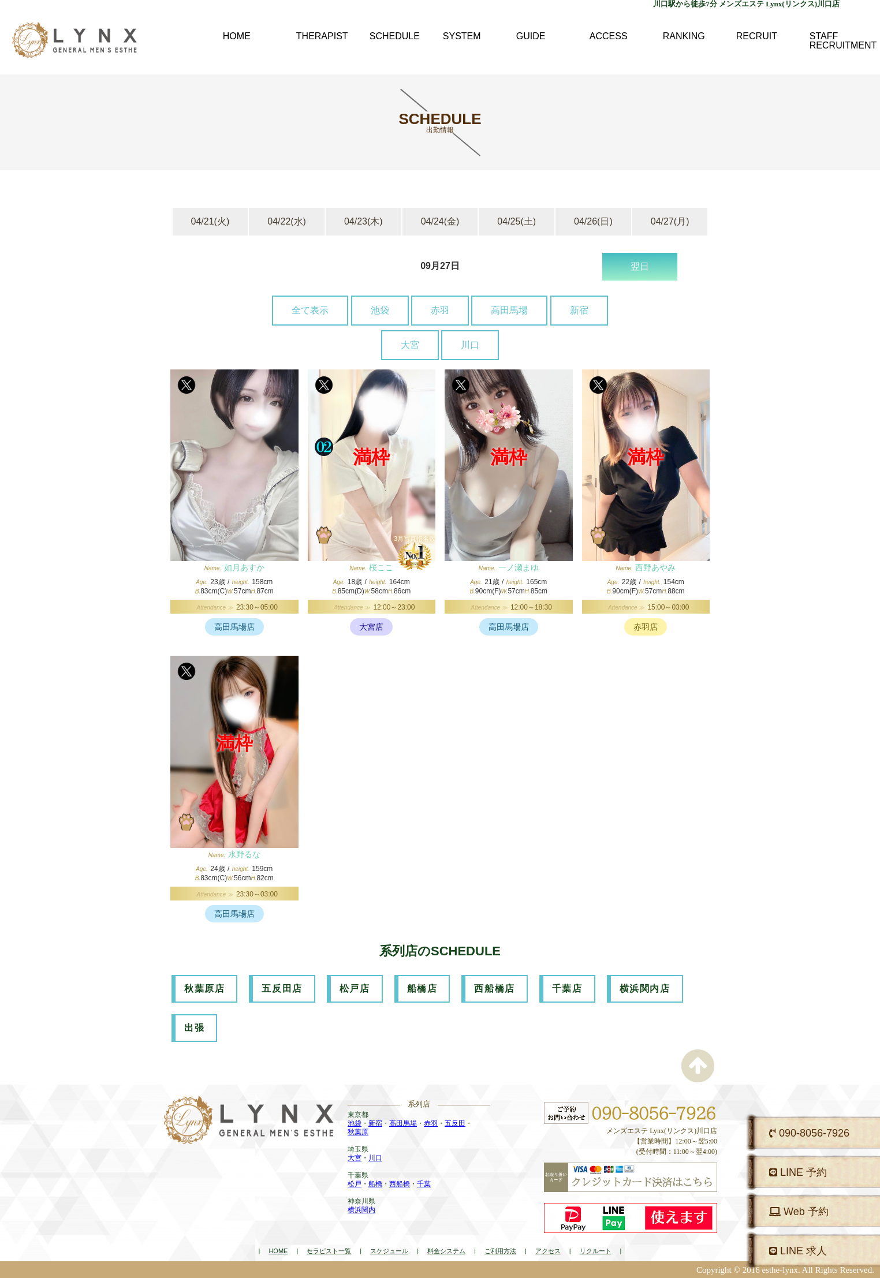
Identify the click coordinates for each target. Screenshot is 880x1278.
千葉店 (567, 988)
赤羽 (440, 310)
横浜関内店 (645, 988)
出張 (194, 1028)
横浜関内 (361, 1210)
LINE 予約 (798, 1172)
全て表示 (310, 310)
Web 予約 (799, 1211)
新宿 (579, 310)
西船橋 (399, 1184)
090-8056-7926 (809, 1133)
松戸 (354, 1184)
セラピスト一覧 (329, 1250)
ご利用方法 (500, 1250)
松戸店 (355, 988)
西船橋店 (494, 988)
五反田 (455, 1123)
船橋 (375, 1184)
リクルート (595, 1250)
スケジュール (389, 1250)
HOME (278, 1250)
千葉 (424, 1184)
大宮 (410, 345)
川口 (470, 345)
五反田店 (282, 988)
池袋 (380, 310)
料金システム (446, 1250)
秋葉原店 (204, 988)
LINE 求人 (798, 1251)
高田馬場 (509, 310)
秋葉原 (358, 1132)
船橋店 (422, 988)
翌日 (640, 266)
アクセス (548, 1250)
